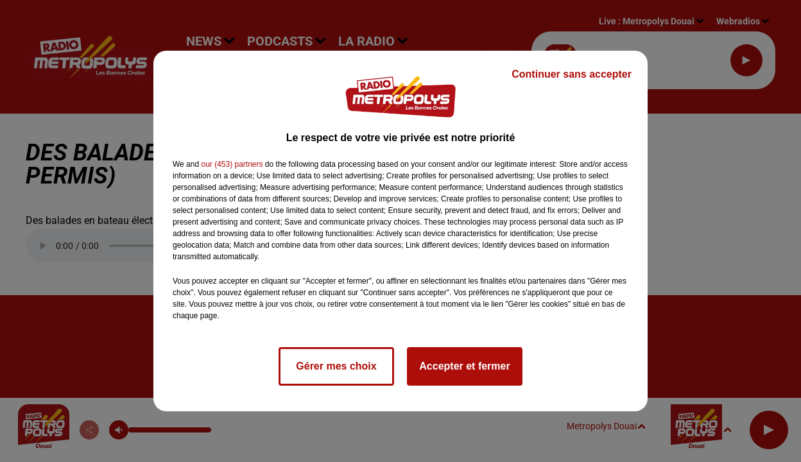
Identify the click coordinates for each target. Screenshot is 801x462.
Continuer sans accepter (572, 74)
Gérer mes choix (336, 366)
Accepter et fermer (464, 366)
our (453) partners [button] (232, 164)
